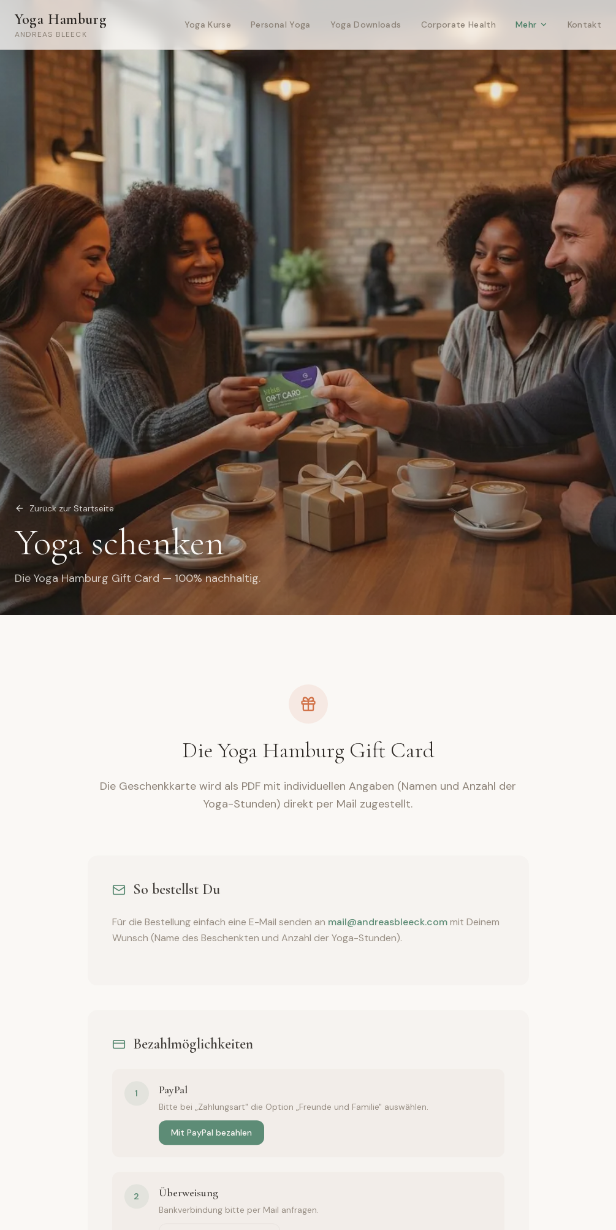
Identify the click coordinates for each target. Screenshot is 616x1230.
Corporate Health (458, 24)
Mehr (531, 24)
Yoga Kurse (208, 24)
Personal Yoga (281, 24)
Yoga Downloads (365, 24)
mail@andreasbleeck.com (387, 925)
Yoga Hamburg (61, 24)
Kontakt (584, 24)
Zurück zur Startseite (64, 508)
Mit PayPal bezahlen (211, 1135)
